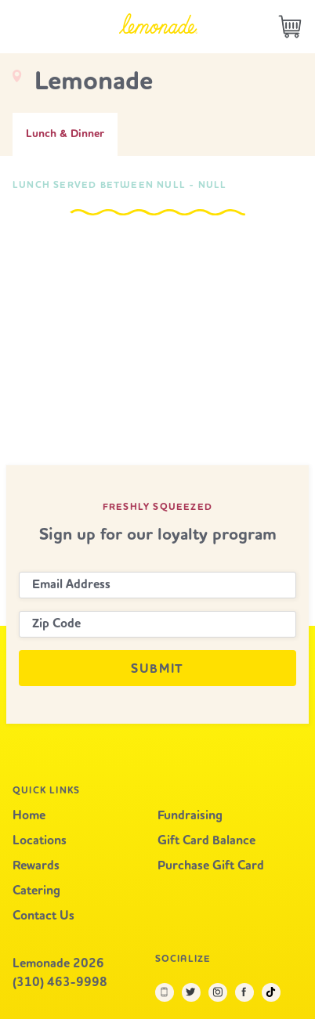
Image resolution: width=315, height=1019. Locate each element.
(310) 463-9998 (60, 983)
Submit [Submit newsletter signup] (157, 669)
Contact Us (43, 916)
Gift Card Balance (206, 841)
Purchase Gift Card (211, 866)
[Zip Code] (157, 624)
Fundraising (190, 816)
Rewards (36, 866)
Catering (36, 891)
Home (29, 816)
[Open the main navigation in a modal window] (20, 27)
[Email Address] (157, 585)
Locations (40, 841)
